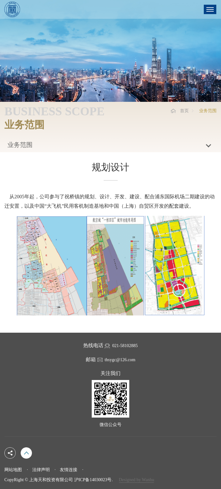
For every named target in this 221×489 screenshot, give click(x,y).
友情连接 (68, 469)
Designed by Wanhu (136, 479)
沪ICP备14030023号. (93, 479)
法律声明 (41, 469)
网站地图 (13, 469)
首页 (184, 110)
